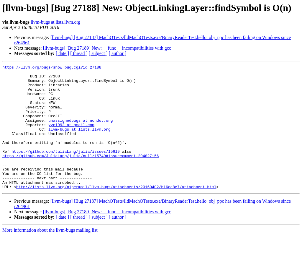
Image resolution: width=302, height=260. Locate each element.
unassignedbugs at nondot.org (80, 131)
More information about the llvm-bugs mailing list (50, 254)
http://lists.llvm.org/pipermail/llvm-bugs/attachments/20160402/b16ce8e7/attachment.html (116, 211)
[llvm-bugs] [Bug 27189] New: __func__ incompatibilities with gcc (107, 48)
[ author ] (118, 53)
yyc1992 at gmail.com (71, 137)
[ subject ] (98, 53)
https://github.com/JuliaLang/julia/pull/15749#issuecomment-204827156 (80, 174)
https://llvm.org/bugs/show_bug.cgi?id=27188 (51, 68)
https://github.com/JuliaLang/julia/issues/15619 (66, 169)
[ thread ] (79, 53)
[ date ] (62, 53)
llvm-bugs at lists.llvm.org (56, 22)
